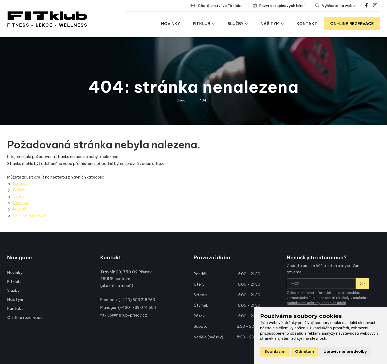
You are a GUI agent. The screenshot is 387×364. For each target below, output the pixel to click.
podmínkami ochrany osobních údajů (316, 303)
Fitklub (204, 23)
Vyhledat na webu (338, 5)
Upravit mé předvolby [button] (345, 351)
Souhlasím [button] (274, 351)
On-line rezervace (352, 23)
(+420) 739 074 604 (137, 307)
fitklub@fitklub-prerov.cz (123, 315)
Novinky (170, 23)
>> (362, 283)
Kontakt (307, 23)
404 (203, 100)
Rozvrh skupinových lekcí (282, 5)
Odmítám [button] (304, 351)
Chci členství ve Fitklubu (220, 5)
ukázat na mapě (116, 285)
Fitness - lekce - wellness (47, 25)
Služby (238, 23)
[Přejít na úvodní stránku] (47, 15)
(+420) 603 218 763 (136, 299)
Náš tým (272, 23)
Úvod (181, 100)
